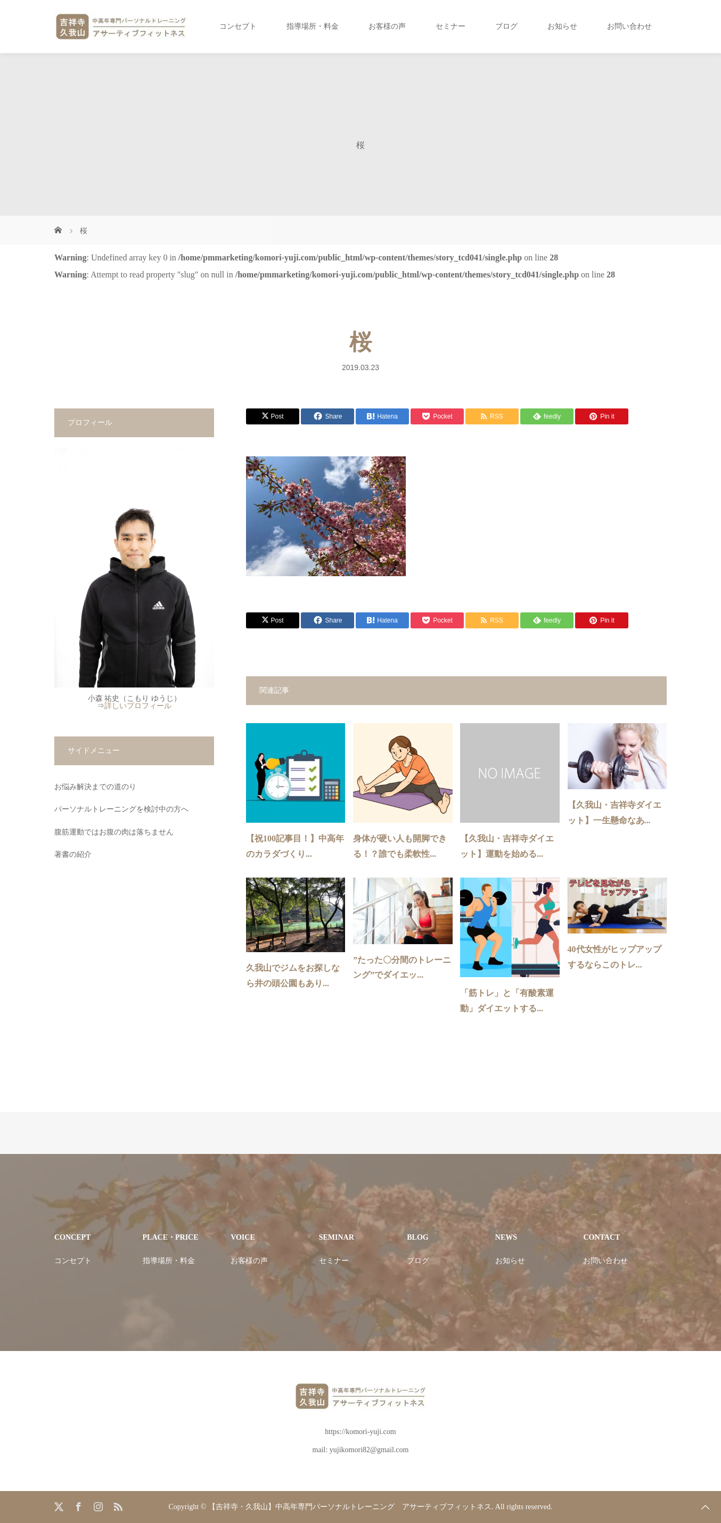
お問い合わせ (629, 26)
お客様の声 (387, 26)
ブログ (506, 26)
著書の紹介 (73, 854)
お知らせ (562, 26)
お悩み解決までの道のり (95, 787)
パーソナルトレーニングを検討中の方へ (121, 809)
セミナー (450, 26)
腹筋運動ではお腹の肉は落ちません (114, 832)
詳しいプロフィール (137, 706)
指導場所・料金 (312, 26)
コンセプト (238, 26)
